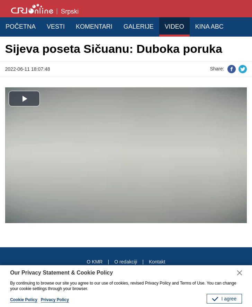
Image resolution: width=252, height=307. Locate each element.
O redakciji (125, 262)
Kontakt (157, 262)
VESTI (56, 26)
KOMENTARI (94, 26)
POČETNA (21, 26)
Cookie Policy (23, 299)
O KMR (95, 262)
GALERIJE (139, 26)
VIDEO (174, 26)
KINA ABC (209, 26)
